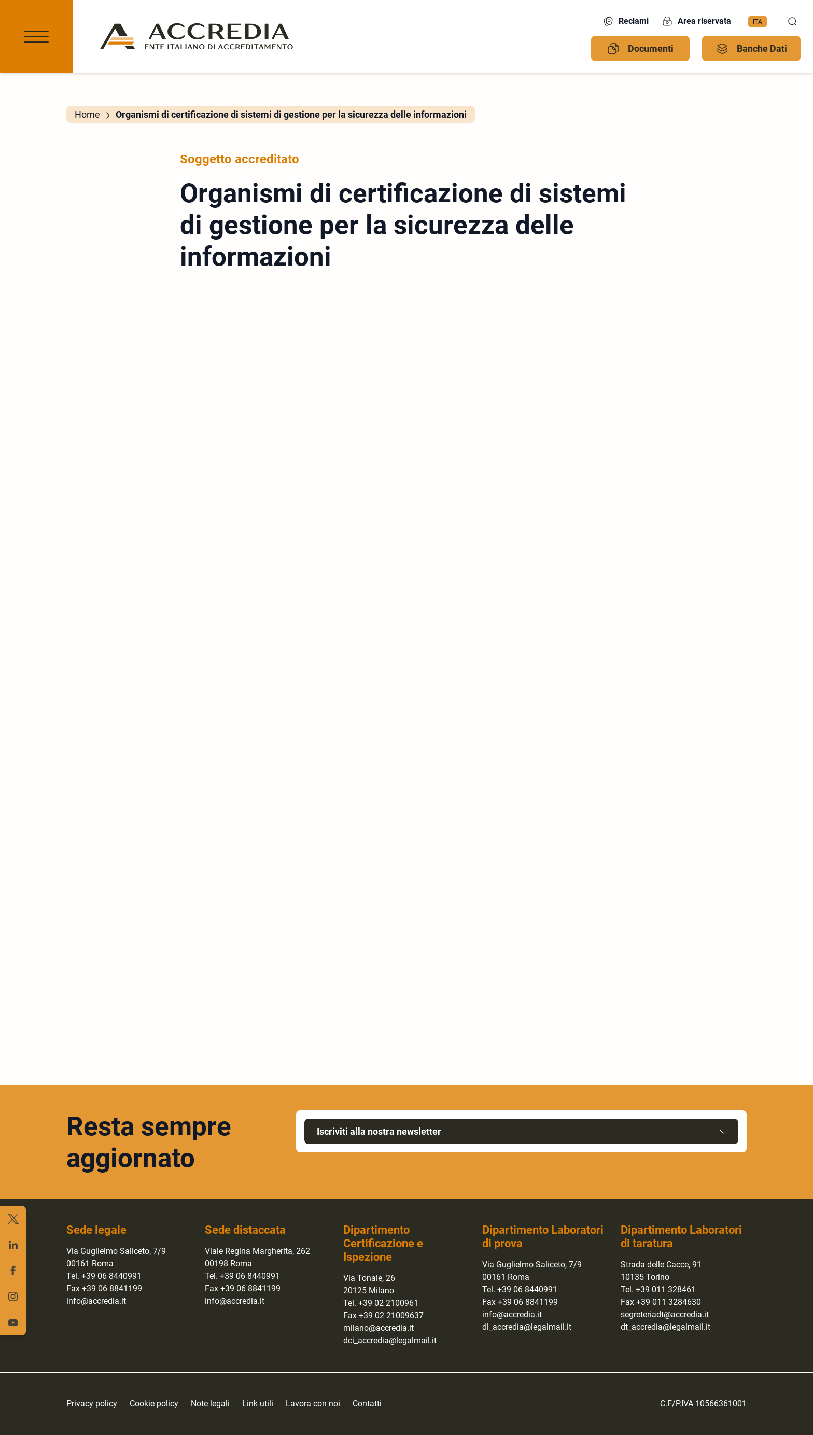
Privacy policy (91, 1404)
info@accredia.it (96, 1301)
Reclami (625, 21)
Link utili (257, 1404)
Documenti (640, 49)
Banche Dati (751, 49)
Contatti (367, 1404)
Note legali (210, 1404)
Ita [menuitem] (757, 21)
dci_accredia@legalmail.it (390, 1340)
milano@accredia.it (378, 1328)
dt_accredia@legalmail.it (665, 1327)
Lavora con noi (313, 1404)
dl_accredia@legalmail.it (526, 1327)
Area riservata (696, 21)
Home (87, 114)
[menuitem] (757, 22)
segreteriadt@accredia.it (665, 1314)
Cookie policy (154, 1404)
